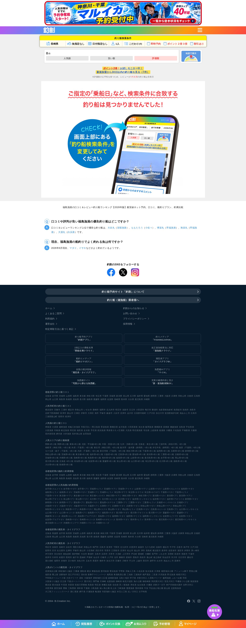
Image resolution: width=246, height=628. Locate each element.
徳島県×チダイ (108, 513)
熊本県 (124, 399)
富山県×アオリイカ (54, 499)
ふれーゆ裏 (177, 578)
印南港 (57, 430)
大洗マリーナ (72, 578)
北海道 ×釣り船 (66, 461)
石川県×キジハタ (109, 499)
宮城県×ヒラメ (96, 489)
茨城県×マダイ (80, 492)
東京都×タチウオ (81, 496)
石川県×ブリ (95, 499)
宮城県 (62, 396)
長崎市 (62, 547)
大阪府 (167, 396)
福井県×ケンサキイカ (142, 499)
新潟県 (119, 396)
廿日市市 (182, 557)
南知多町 (67, 554)
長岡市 (61, 417)
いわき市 (163, 554)
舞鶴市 (122, 557)
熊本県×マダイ (123, 519)
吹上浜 (113, 588)
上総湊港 (154, 430)
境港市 (184, 554)
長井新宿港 (50, 434)
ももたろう (137, 227)
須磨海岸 (63, 575)
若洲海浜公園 (51, 571)
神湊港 (48, 427)
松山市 (130, 551)
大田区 (91, 413)
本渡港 (71, 585)
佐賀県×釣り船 (95, 461)
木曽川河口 (142, 578)
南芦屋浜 (147, 575)
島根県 (69, 399)
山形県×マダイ (155, 489)
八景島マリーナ (155, 578)
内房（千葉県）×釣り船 (88, 451)
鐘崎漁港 (63, 427)
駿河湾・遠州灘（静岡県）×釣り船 (136, 448)
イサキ (82, 248)
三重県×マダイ (135, 502)
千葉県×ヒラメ (181, 492)
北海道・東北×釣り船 (148, 444)
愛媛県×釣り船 (109, 461)
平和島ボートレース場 (55, 578)
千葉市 (191, 554)
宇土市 (132, 561)
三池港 (130, 575)
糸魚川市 (81, 561)
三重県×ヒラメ (149, 502)
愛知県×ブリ (79, 502)
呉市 (54, 551)
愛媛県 (96, 399)
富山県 (126, 396)
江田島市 (115, 551)
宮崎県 (145, 537)
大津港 (157, 571)
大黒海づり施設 (52, 581)
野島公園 (193, 571)
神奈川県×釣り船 (134, 451)
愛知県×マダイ (92, 502)
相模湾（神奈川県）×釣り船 (58, 448)
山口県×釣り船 (137, 461)
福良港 (80, 430)
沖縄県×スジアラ (71, 523)
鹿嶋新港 (158, 427)
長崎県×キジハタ (87, 519)
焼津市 (68, 417)
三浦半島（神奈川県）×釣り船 (172, 444)
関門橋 (96, 581)
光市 (116, 557)
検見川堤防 (128, 581)
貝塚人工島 (131, 571)
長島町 (149, 551)
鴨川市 (148, 410)
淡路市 (125, 410)
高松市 (143, 557)
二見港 (154, 575)
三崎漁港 (121, 588)
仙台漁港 (141, 585)
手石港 (94, 430)
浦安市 (180, 551)
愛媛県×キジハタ (53, 516)
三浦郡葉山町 (51, 417)
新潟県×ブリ (172, 496)
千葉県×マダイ (167, 492)
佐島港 (182, 427)
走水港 (87, 430)
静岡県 (154, 396)
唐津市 (165, 551)
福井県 (140, 396)
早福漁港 (171, 227)
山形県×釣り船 (137, 458)
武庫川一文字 (159, 585)
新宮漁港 (58, 588)
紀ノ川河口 (133, 592)
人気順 (67, 58)
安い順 (111, 58)
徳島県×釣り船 (180, 461)
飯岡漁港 (149, 427)
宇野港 (122, 571)
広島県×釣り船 (125, 454)
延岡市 (48, 551)
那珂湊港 (105, 571)
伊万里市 (49, 554)
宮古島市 (58, 554)
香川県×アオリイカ (139, 513)
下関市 (116, 547)
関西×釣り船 (63, 444)
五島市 (98, 554)
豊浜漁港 (114, 571)
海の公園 (138, 581)
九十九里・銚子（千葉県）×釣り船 (61, 451)
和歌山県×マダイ (148, 506)
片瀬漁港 (90, 592)
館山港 (167, 588)
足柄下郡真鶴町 (52, 413)
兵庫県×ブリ (105, 506)
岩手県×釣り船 (167, 458)
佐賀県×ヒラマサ (170, 516)
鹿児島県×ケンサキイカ (186, 519)
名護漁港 (111, 581)
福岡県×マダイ (119, 516)
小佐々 (148, 227)
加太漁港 (149, 571)
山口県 (55, 399)
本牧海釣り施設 (65, 571)
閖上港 (55, 575)
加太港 (141, 427)
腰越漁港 (174, 427)
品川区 (130, 413)
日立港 (63, 581)
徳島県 (90, 399)
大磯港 (169, 430)
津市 (143, 551)
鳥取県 (62, 399)
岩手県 (55, 396)
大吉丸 (111, 227)
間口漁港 (96, 427)
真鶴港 (166, 427)
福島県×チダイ (66, 492)
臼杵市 (55, 557)
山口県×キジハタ (67, 513)
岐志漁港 (65, 430)
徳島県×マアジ (94, 513)
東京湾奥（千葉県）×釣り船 (113, 451)
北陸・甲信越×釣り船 (91, 444)
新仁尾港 (74, 592)
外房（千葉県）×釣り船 (82, 448)
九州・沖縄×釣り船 (129, 444)
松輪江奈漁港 (74, 427)
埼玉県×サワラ (121, 492)
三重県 (160, 396)
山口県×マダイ (52, 513)
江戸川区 (151, 413)
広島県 (197, 396)
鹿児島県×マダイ (166, 519)
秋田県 (69, 533)
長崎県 (117, 399)
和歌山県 (182, 396)
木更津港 (49, 588)
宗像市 (57, 410)
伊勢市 (187, 551)
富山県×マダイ (82, 499)
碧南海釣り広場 (100, 578)
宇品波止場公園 (156, 588)
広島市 (194, 413)
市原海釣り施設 (109, 592)
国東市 (177, 561)
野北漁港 (171, 575)
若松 (81, 578)
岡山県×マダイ (114, 509)
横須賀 (48, 585)
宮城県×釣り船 (52, 458)
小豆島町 (91, 551)
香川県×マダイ (123, 513)
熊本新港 (139, 588)
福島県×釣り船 (123, 458)
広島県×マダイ (143, 509)
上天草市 (126, 554)
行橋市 (103, 557)
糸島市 (193, 410)
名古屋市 (61, 551)
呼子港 (133, 578)
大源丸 (61, 232)
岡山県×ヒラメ (129, 509)
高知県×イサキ (104, 516)
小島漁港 (95, 588)
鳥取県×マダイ (86, 509)
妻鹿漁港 (130, 588)
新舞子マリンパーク (97, 575)
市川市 (174, 557)
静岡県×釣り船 (191, 451)
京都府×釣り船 (181, 454)
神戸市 (186, 547)
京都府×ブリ (182, 502)
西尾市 (69, 557)
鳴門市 (96, 547)
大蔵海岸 (88, 578)
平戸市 (173, 547)
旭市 (97, 413)
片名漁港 (177, 430)
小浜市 (116, 413)
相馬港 (110, 575)
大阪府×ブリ (93, 506)
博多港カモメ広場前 (115, 430)
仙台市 (96, 557)
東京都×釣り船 (82, 454)
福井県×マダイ (159, 499)
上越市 (139, 561)
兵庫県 (174, 396)
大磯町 (148, 554)
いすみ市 (88, 410)
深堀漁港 (121, 227)
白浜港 (71, 232)
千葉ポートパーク (75, 581)
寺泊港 (146, 430)
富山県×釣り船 (123, 461)
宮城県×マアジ (110, 489)
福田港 (48, 575)
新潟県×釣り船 (153, 454)
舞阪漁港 (96, 571)
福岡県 (103, 399)
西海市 (136, 557)
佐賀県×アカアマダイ (55, 519)
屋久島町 (49, 561)
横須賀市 (49, 410)
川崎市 (125, 561)
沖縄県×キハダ (102, 523)
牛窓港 (64, 585)
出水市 (160, 561)
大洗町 (118, 554)
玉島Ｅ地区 (124, 578)
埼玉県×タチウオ (136, 492)
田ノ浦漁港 (124, 585)
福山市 (137, 551)
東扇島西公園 (120, 575)
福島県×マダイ (187, 489)
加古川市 (160, 413)
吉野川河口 (188, 585)
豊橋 (65, 588)
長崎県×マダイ (72, 519)
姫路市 (141, 547)
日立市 (132, 410)
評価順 (155, 58)
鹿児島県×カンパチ (54, 523)
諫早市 (153, 561)
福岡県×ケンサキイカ (152, 516)
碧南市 (129, 557)
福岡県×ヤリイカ (134, 516)
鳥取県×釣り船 (94, 458)
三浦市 (64, 410)
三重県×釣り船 (167, 454)
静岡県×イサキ (52, 502)
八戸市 (110, 557)
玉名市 (89, 561)
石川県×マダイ (125, 499)
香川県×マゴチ (155, 513)
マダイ (73, 248)
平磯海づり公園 (182, 581)
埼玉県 (99, 396)
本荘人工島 (122, 592)
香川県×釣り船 (52, 461)
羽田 (185, 578)
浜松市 (69, 547)
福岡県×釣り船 (163, 451)
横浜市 (71, 410)
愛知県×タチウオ (107, 502)
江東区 (77, 413)
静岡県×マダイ (191, 499)
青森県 (55, 533)
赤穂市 (64, 561)
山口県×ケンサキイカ (188, 509)
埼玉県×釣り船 (152, 461)
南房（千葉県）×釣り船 (190, 448)
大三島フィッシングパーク (57, 592)
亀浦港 (98, 592)
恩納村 (83, 557)
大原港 (55, 427)
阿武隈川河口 (157, 581)
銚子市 (76, 557)
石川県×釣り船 (166, 461)
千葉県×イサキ (52, 496)
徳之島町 (157, 557)
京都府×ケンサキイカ (166, 502)
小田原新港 (132, 427)
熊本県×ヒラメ (137, 519)
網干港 (82, 592)
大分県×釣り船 (52, 465)
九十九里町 (150, 547)
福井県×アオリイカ (175, 499)
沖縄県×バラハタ (87, 523)
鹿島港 (83, 571)
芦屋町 (90, 557)
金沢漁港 (123, 427)
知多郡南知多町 (166, 410)
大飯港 (194, 430)
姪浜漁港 (101, 430)
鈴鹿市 (62, 557)
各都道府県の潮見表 (55, 529)
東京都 (83, 396)
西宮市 (146, 561)
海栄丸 (184, 227)
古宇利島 (143, 592)
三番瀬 (76, 571)
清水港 (84, 575)
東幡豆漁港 (107, 585)
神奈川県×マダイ (130, 496)
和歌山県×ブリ (179, 506)
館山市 (70, 413)
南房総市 (178, 410)
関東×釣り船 (51, 444)
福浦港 (162, 430)
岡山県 (48, 399)
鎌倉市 (109, 413)
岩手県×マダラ (70, 489)
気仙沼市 (166, 557)
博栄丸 (160, 227)
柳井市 (103, 561)
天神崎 (103, 581)
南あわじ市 (185, 413)
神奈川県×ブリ (145, 496)
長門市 (155, 554)
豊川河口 (88, 581)
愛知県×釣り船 (139, 454)
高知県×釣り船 (81, 461)
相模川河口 (181, 575)
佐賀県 (110, 399)
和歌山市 (79, 410)
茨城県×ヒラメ (106, 492)
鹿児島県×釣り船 (152, 458)
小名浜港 (140, 571)
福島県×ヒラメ (52, 492)
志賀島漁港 (176, 588)
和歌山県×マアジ (164, 506)
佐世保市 (172, 551)
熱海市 (186, 410)
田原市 (177, 554)
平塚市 (103, 413)
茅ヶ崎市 (195, 551)
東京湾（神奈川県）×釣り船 (107, 448)
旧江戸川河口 (74, 575)
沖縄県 (147, 399)
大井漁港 (67, 434)
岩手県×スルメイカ (54, 489)
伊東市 (84, 413)
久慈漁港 (49, 430)
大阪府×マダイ (66, 506)
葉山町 (150, 557)
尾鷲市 (96, 561)
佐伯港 (116, 585)
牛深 (146, 588)
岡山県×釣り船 (181, 458)
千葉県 (105, 396)
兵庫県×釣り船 (177, 451)
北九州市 (110, 410)
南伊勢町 (76, 554)
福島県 (76, 396)
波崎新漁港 (113, 578)
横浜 (89, 571)
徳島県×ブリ (81, 513)
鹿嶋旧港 (114, 427)
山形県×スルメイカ (171, 489)
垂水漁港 (56, 585)
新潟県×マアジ (185, 496)
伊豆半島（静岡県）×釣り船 (165, 448)
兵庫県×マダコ (133, 506)
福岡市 (103, 410)
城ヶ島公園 (105, 588)
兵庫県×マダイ (119, 506)
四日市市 (100, 551)
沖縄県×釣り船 (66, 458)
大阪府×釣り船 (110, 454)
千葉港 (87, 588)
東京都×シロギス (97, 496)
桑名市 (190, 557)
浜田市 (105, 554)
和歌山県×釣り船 (53, 454)
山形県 (69, 396)
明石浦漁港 (137, 430)
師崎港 (119, 581)
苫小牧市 (72, 561)
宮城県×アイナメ (126, 489)
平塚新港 (186, 430)
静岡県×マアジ (66, 502)
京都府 (190, 396)
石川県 (133, 396)
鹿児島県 (139, 399)
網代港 (59, 434)
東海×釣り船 (75, 444)
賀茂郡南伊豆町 (172, 413)
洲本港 (80, 588)
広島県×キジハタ (158, 509)
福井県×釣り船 (96, 454)
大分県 (131, 399)
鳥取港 (91, 585)
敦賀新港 (194, 581)
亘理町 (171, 554)
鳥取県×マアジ (72, 509)
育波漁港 (105, 427)
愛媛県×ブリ (182, 513)
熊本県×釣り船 (108, 458)
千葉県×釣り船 (149, 451)
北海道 (48, 396)
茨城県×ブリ (93, 492)
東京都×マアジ (66, 496)
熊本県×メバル (151, 519)
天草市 (111, 554)
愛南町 (141, 554)
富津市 (63, 413)
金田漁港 (87, 434)
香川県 (83, 399)
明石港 (73, 430)
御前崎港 (147, 581)
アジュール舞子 (181, 571)
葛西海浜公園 (167, 571)
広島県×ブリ (172, 509)
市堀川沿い (86, 427)
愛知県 (147, 396)
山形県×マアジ (141, 489)
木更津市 (133, 547)
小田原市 (140, 410)
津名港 (133, 585)
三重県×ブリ (121, 502)
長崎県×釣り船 (80, 458)
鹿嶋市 (96, 410)
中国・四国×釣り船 (111, 444)
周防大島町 (78, 547)
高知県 (76, 399)
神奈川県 (91, 396)
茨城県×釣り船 (68, 454)
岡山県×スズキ (100, 509)
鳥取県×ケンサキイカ (55, 509)
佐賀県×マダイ (185, 516)
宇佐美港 (190, 427)
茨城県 (112, 396)
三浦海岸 (138, 575)
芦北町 (134, 554)
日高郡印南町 (140, 413)
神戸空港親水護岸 (174, 585)
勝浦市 (155, 410)
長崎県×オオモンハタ (105, 519)
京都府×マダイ (52, 506)
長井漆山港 (77, 434)
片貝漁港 (162, 575)
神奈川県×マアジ (113, 496)
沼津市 (123, 413)
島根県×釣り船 (66, 465)
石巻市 (180, 547)
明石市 (118, 410)
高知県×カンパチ (69, 516)
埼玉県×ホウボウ (152, 492)
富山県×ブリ (69, 499)
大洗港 (129, 430)
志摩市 (69, 551)
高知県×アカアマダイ (87, 516)
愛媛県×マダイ (169, 513)
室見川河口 (169, 581)
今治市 (84, 554)
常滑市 (107, 551)
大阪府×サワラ (80, 506)
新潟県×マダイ (159, 496)
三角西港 (72, 588)
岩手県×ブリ (83, 489)
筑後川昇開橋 (81, 585)
